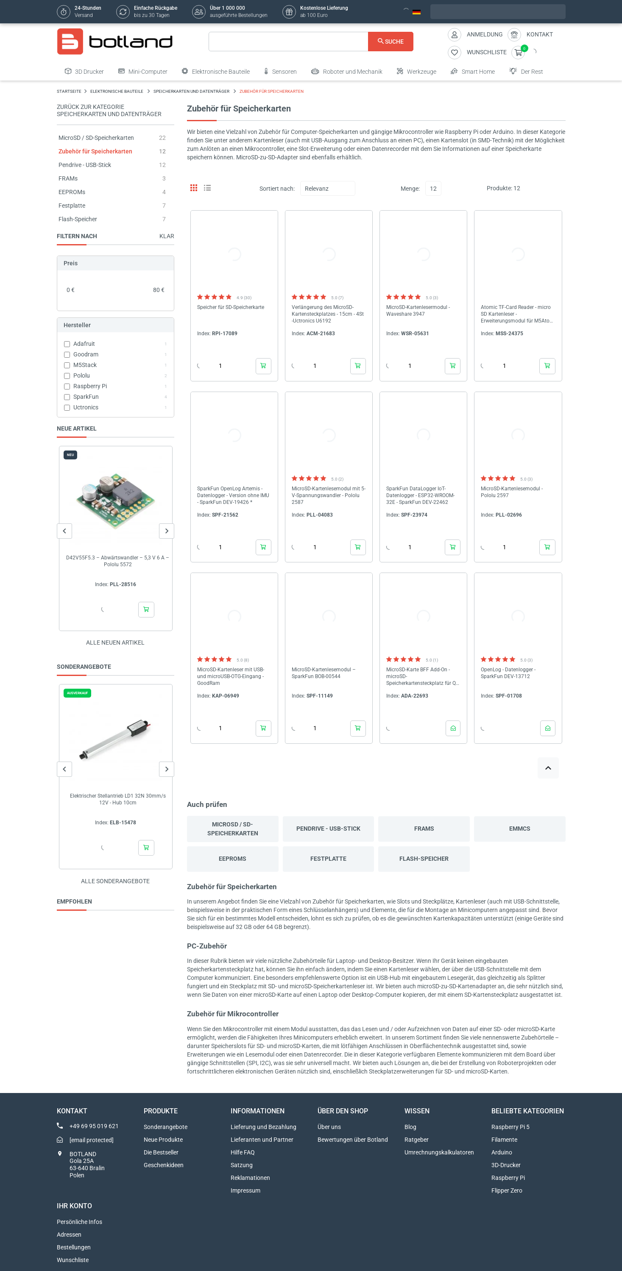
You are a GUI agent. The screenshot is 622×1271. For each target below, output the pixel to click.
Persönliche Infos (79, 1221)
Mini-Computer (142, 71)
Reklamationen (250, 1177)
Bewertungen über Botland (353, 1139)
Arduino (501, 1152)
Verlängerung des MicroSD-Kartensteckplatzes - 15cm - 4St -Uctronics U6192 (328, 314)
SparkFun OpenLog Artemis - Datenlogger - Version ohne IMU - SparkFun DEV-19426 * (233, 495)
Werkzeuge (416, 71)
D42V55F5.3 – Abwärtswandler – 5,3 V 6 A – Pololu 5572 (117, 561)
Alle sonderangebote (115, 881)
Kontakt (540, 34)
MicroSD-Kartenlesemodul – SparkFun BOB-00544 (324, 673)
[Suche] (311, 41)
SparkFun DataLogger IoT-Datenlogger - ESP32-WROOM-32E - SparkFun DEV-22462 (420, 495)
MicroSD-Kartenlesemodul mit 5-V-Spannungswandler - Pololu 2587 (328, 495)
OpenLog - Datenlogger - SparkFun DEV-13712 (508, 673)
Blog (410, 1127)
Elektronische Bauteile (216, 71)
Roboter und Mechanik (346, 71)
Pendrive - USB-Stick (85, 164)
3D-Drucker (506, 1165)
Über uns (329, 1127)
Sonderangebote (165, 1127)
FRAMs (68, 178)
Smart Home (473, 71)
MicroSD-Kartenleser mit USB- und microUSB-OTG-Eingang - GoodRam (230, 676)
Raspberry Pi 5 (510, 1127)
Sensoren (280, 71)
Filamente (504, 1139)
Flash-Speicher (78, 219)
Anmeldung (485, 34)
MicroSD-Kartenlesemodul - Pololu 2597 (512, 492)
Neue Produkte (163, 1139)
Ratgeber (416, 1139)
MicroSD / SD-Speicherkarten (96, 137)
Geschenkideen (164, 1165)
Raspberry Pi (508, 1177)
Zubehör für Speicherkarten (95, 151)
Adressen (69, 1234)
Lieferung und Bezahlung (263, 1127)
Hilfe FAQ (243, 1152)
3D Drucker (84, 71)
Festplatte (72, 205)
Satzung (242, 1165)
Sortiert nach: (277, 188)
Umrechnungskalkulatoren (439, 1152)
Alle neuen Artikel (115, 642)
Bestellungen (74, 1247)
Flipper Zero (506, 1190)
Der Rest (526, 71)
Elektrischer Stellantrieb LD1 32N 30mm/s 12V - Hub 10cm (117, 799)
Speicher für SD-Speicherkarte (230, 307)
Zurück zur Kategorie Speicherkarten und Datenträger (109, 110)
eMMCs (519, 828)
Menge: (410, 188)
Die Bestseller (161, 1152)
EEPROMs (72, 192)
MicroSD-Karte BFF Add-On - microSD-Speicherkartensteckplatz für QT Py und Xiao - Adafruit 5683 (422, 677)
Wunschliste (73, 1260)
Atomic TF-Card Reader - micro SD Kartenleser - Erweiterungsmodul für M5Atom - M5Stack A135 (517, 314)
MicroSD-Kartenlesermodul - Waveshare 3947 (418, 310)
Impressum (245, 1190)
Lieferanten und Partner (262, 1139)
